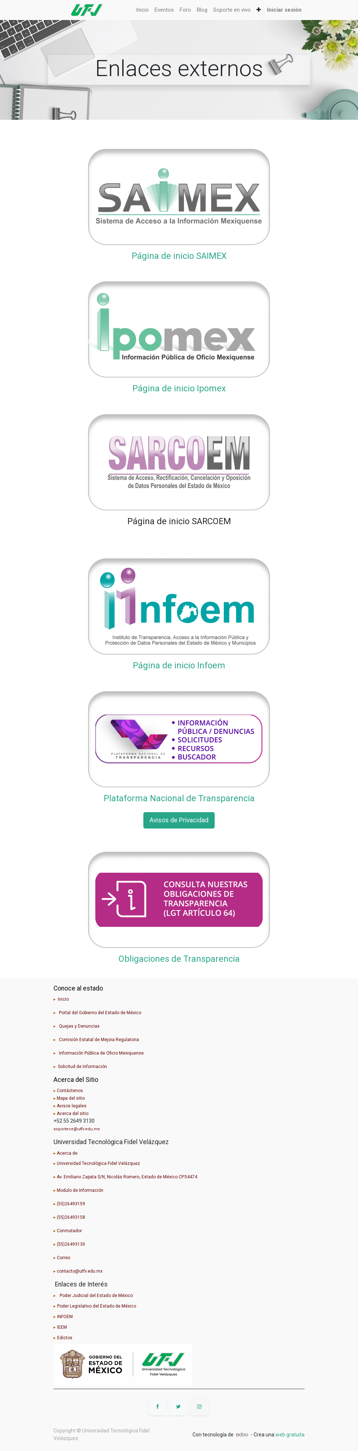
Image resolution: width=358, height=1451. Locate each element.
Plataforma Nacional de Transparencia (179, 798)
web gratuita (290, 1435)
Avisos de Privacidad (179, 820)
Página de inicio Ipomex (179, 388)
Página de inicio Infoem (179, 665)
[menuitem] (142, 10)
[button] (259, 10)
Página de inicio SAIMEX (179, 256)
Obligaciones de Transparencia (179, 959)
